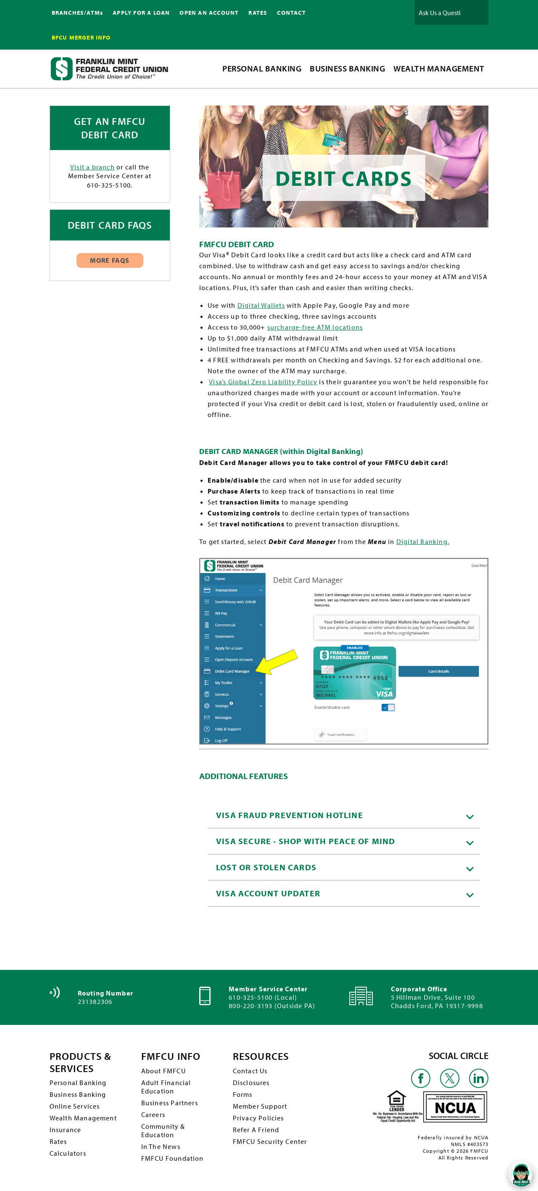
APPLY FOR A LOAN (141, 12)
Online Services (75, 1106)
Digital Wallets (261, 305)
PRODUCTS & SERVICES (80, 1062)
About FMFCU (163, 1071)
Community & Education (163, 1130)
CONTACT (291, 12)
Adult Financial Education (166, 1086)
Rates (58, 1141)
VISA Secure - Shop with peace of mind (345, 841)
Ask (475, 12)
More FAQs (110, 260)
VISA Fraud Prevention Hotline (345, 815)
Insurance (66, 1129)
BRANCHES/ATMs (77, 12)
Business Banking (78, 1094)
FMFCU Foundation (172, 1158)
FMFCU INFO (171, 1056)
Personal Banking (78, 1082)
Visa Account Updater (345, 893)
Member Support (260, 1106)
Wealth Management (83, 1118)
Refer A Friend (256, 1129)
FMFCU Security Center (270, 1141)
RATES (257, 12)
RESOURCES (261, 1056)
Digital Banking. (422, 541)
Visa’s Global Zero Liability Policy (263, 382)
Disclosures (251, 1082)
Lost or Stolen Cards (345, 867)
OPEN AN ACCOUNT (209, 12)
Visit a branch (92, 167)
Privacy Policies (258, 1118)
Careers (153, 1114)
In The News (160, 1146)
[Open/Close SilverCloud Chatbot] (521, 1174)
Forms (243, 1094)
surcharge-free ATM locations (315, 327)
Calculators (68, 1153)
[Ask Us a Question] (439, 12)
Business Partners (169, 1103)
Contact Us (250, 1071)
